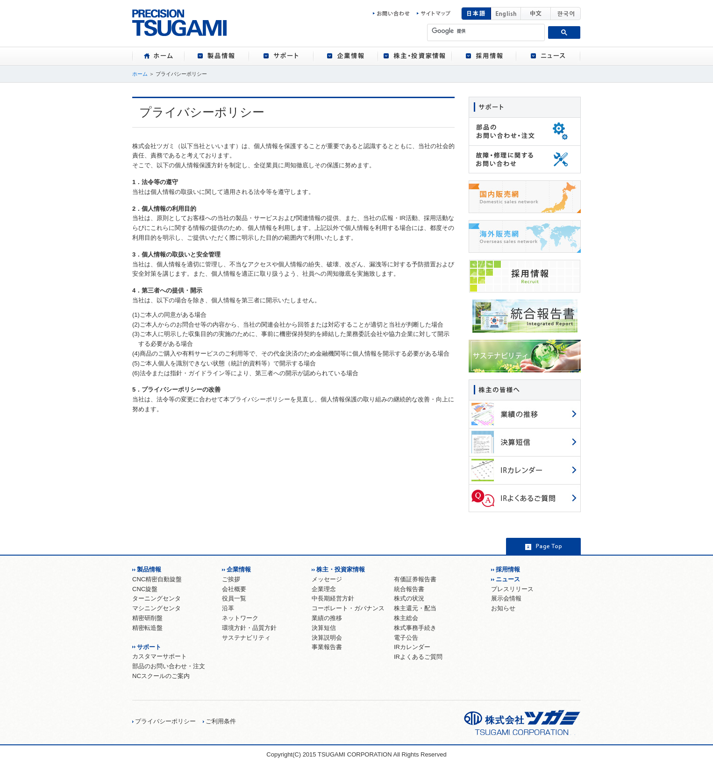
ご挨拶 (231, 579)
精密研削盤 (147, 617)
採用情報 (508, 569)
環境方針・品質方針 (249, 627)
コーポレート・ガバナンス (348, 608)
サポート (149, 646)
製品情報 (149, 569)
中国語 (536, 13)
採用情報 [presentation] (484, 56)
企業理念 (324, 589)
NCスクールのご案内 (161, 675)
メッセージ (327, 579)
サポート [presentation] (281, 56)
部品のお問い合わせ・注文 (168, 666)
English (506, 13)
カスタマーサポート (159, 656)
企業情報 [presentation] (346, 56)
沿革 (228, 608)
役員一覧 (234, 598)
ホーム (140, 74)
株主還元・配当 (415, 608)
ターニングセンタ (156, 598)
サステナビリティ (246, 637)
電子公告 (406, 637)
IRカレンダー (412, 646)
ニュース (508, 579)
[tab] (158, 56)
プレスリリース (512, 589)
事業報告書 (327, 646)
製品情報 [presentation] (216, 56)
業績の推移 (327, 617)
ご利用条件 (221, 721)
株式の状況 (409, 598)
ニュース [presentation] (548, 56)
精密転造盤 (147, 627)
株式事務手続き (415, 627)
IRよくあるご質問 (418, 656)
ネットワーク (240, 617)
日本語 (476, 13)
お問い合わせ (394, 13)
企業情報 (239, 569)
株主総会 (406, 617)
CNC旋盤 (144, 589)
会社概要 (234, 589)
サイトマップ (433, 13)
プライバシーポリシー (165, 721)
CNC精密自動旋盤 (157, 579)
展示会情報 (506, 598)
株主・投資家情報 (340, 569)
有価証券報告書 (415, 579)
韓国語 (566, 13)
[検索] (486, 31)
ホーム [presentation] (158, 56)
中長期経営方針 (333, 598)
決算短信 (324, 627)
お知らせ (503, 608)
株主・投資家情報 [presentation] (415, 56)
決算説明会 (327, 637)
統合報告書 (409, 589)
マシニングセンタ (156, 608)
